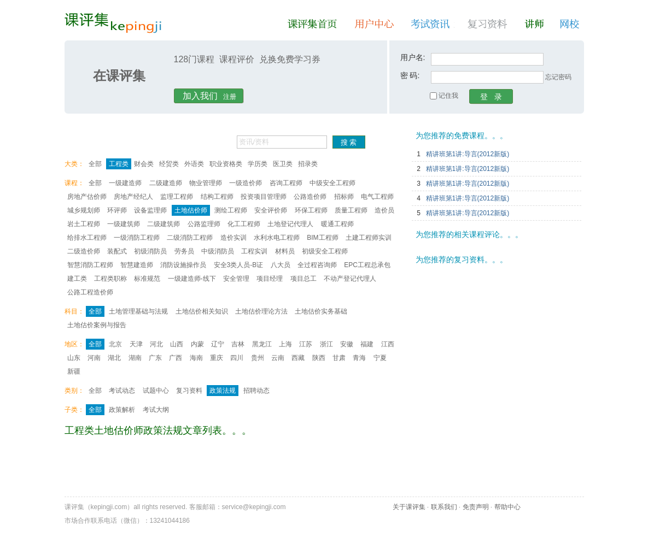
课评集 (113, 23)
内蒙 (197, 344)
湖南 (135, 358)
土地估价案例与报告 (96, 325)
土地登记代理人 (290, 224)
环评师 (117, 210)
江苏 (305, 344)
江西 (387, 344)
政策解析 (122, 410)
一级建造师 (125, 183)
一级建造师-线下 (192, 278)
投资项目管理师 (264, 196)
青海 (359, 358)
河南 (94, 358)
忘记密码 (558, 77)
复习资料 (489, 24)
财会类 (144, 164)
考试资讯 (432, 24)
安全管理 (236, 278)
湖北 (114, 358)
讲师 (535, 24)
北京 (115, 344)
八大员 (280, 265)
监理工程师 (176, 196)
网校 (571, 24)
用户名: (412, 57)
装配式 (117, 251)
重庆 (216, 358)
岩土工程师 (83, 224)
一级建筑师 (123, 224)
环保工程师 (311, 210)
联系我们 (444, 507)
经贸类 (169, 164)
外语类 (194, 164)
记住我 (444, 95)
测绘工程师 (230, 210)
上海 (285, 344)
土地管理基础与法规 (138, 311)
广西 (175, 358)
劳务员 (184, 251)
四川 (236, 358)
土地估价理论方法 (261, 311)
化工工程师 (243, 224)
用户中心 (376, 24)
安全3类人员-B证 (239, 265)
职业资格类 (225, 164)
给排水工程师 (87, 237)
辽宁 (217, 344)
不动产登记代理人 (350, 278)
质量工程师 (351, 210)
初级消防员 (150, 251)
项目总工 (303, 278)
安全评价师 (270, 210)
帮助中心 (507, 507)
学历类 (257, 164)
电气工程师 (377, 196)
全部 (95, 164)
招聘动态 (256, 390)
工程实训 (254, 251)
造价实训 (233, 237)
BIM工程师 (322, 237)
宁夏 (380, 358)
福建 (366, 344)
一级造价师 (245, 183)
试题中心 (156, 390)
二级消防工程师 (190, 237)
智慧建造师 (136, 265)
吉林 (237, 344)
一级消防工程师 (137, 237)
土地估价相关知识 (202, 311)
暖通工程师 (337, 224)
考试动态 (122, 390)
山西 (176, 344)
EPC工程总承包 (367, 265)
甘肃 (339, 358)
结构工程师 (217, 196)
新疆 (73, 371)
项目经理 (269, 278)
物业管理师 (205, 183)
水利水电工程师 (277, 237)
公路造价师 (310, 196)
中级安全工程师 (332, 183)
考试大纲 (156, 410)
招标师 (344, 196)
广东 (155, 358)
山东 (73, 358)
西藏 (298, 358)
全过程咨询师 (317, 265)
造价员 (384, 210)
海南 (196, 358)
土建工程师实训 (369, 237)
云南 (277, 358)
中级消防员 (217, 251)
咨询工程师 (286, 183)
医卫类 (283, 164)
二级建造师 (165, 183)
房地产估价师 (87, 196)
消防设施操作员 (183, 265)
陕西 (318, 358)
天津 (136, 344)
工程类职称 (110, 278)
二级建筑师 (163, 224)
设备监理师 (150, 210)
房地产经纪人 (133, 196)
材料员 (285, 251)
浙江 (326, 344)
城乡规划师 (83, 210)
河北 (156, 344)
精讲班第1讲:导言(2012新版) (468, 154)
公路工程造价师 (90, 292)
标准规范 (147, 278)
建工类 (77, 278)
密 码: (410, 75)
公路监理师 (204, 224)
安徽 (346, 344)
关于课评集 (409, 507)
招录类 (308, 164)
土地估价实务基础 (321, 311)
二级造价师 (83, 251)
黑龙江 (262, 344)
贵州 (257, 358)
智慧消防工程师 (90, 265)
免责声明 (476, 507)
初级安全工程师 (325, 251)
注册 (209, 96)
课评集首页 (314, 24)
